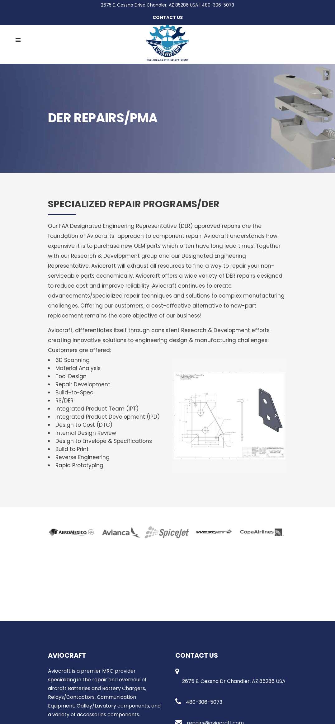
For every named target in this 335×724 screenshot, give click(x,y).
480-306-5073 (218, 5)
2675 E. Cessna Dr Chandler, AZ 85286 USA (233, 681)
